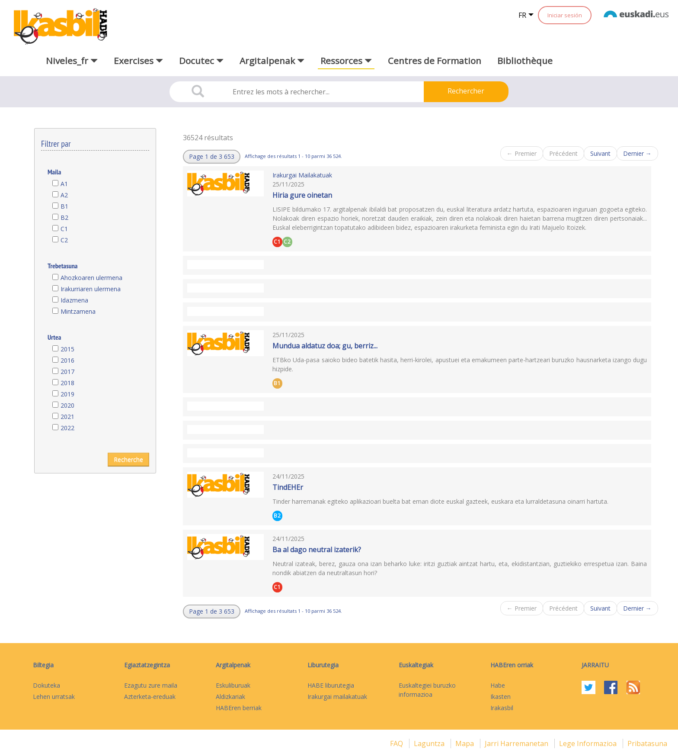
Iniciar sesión (564, 15)
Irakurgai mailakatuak (337, 696)
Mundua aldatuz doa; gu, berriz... (324, 346)
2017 (67, 371)
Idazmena (74, 300)
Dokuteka (46, 685)
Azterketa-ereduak (150, 696)
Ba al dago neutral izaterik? (316, 549)
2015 (67, 349)
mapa (465, 743)
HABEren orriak (511, 665)
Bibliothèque (525, 61)
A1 (64, 184)
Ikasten (500, 696)
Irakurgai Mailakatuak (302, 175)
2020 (67, 405)
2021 (67, 416)
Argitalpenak (233, 665)
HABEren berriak (239, 708)
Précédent (563, 153)
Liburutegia (323, 665)
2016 (67, 360)
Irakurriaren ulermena (91, 289)
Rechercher (466, 91)
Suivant (600, 153)
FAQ (397, 743)
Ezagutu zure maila (150, 685)
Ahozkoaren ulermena (91, 278)
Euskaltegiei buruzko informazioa (427, 689)
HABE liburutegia (330, 685)
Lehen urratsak (54, 696)
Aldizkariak (230, 696)
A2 (64, 195)
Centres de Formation (434, 61)
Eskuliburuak (233, 685)
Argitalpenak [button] (272, 61)
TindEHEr (287, 487)
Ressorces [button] (346, 61)
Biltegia (43, 665)
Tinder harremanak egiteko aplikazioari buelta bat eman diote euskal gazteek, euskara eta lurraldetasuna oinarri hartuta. (440, 501)
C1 (64, 229)
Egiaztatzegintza (147, 665)
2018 (67, 383)
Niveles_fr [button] (72, 61)
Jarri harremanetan (517, 743)
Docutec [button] (201, 61)
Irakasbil (501, 708)
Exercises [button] (138, 61)
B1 (64, 206)
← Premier (522, 153)
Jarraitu (595, 665)
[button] (211, 157)
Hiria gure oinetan (302, 195)
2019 (67, 394)
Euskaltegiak (416, 665)
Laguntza (430, 743)
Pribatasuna (647, 743)
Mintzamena (78, 311)
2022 (67, 428)
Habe (497, 685)
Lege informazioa (588, 743)
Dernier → (637, 153)
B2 (64, 217)
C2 (64, 240)
